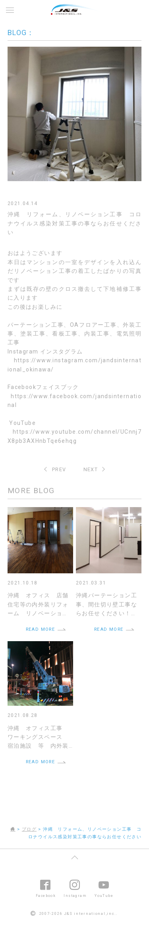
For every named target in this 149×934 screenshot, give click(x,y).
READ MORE (40, 629)
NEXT (90, 469)
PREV (59, 469)
